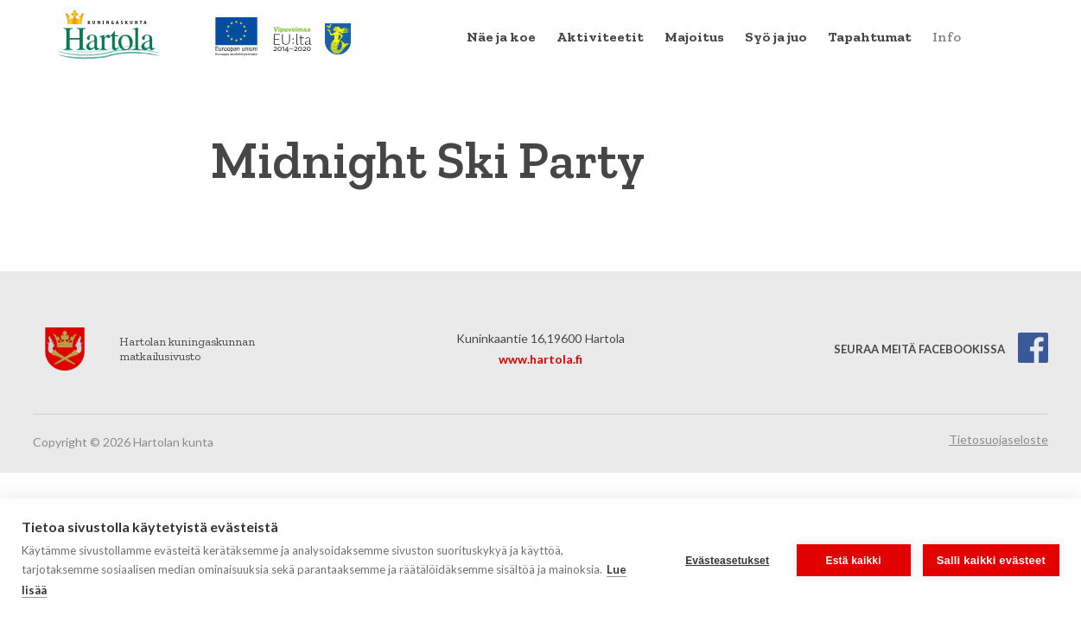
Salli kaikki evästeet (991, 560)
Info (946, 37)
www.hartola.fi (540, 359)
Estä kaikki (853, 561)
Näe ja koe (501, 37)
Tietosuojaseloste (998, 439)
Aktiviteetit (600, 37)
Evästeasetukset (727, 561)
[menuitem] (501, 37)
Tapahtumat (870, 37)
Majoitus (694, 37)
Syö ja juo (776, 37)
